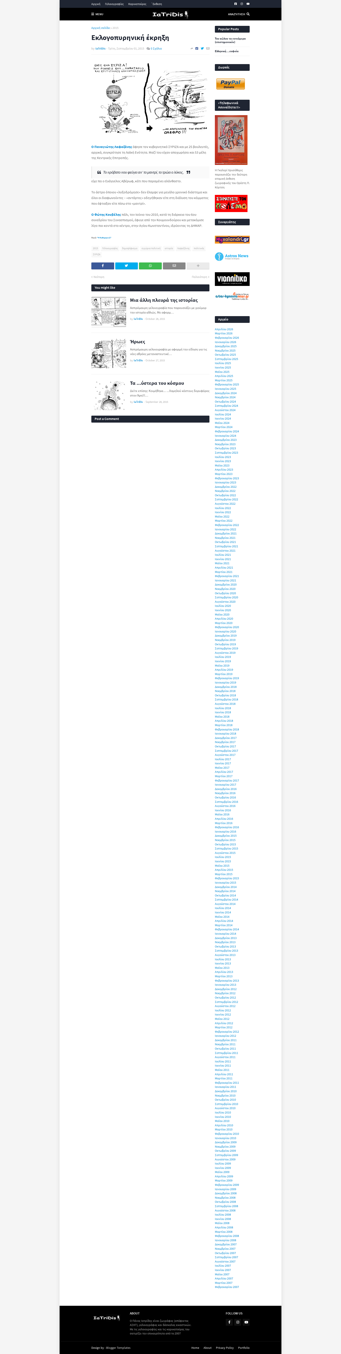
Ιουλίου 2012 (223, 1010)
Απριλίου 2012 (224, 1023)
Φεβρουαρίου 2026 (227, 338)
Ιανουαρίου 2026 (225, 342)
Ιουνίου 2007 (223, 1270)
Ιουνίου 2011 (223, 1065)
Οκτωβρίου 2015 (225, 844)
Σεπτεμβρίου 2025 (226, 359)
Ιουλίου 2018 (223, 708)
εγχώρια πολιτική (151, 248)
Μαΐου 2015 (222, 866)
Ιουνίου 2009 (223, 1168)
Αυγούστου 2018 (225, 704)
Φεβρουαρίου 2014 (227, 929)
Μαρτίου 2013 (223, 976)
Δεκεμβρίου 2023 (226, 440)
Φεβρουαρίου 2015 (227, 878)
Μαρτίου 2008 (223, 1232)
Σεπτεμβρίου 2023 (226, 453)
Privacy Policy (225, 1348)
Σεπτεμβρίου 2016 (226, 802)
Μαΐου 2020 (222, 614)
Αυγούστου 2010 (225, 1108)
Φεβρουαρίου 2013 (227, 980)
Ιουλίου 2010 (223, 1112)
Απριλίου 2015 (224, 870)
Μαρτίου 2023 (223, 474)
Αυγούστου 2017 (225, 755)
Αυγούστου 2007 (225, 1261)
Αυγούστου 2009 (225, 1159)
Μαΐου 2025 (222, 372)
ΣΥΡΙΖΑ (96, 254)
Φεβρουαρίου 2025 (227, 384)
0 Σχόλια (156, 48)
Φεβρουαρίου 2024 (227, 431)
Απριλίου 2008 (224, 1227)
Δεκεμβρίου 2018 (226, 687)
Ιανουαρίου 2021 (225, 580)
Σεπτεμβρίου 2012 (226, 1002)
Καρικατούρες (137, 4)
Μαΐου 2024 (222, 423)
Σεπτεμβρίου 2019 (226, 648)
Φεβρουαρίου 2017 (227, 780)
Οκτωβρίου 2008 (225, 1202)
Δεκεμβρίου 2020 (226, 584)
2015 (115, 28)
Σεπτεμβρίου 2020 (226, 597)
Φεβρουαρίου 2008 (227, 1236)
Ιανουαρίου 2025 (225, 389)
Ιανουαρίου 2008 (225, 1240)
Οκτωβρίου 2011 (225, 1048)
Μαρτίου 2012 (223, 1027)
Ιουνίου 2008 (223, 1219)
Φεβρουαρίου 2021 (227, 576)
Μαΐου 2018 (222, 716)
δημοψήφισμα (129, 248)
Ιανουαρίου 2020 (225, 631)
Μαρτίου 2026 (223, 333)
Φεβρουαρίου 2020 (227, 627)
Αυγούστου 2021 (225, 551)
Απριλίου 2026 (224, 329)
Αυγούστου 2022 (225, 504)
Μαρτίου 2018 (223, 725)
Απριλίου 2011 (224, 1074)
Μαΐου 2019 (222, 665)
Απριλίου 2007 (224, 1278)
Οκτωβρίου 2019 (225, 644)
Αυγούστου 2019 (225, 653)
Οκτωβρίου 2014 (225, 895)
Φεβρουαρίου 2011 (227, 1083)
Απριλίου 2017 (224, 772)
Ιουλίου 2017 (223, 759)
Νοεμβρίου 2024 (225, 397)
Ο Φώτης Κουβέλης (106, 214)
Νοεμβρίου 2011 (225, 1044)
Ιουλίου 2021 (223, 555)
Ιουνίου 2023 (223, 461)
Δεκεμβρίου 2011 (226, 1040)
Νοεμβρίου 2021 (225, 538)
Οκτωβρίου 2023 (225, 448)
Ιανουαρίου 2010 (225, 1138)
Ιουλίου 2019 (223, 657)
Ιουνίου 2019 (223, 661)
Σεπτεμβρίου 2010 (226, 1104)
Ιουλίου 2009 (223, 1163)
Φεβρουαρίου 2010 (227, 1134)
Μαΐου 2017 (222, 768)
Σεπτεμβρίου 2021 (226, 546)
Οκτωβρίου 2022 (225, 495)
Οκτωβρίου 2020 (225, 593)
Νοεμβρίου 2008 (225, 1198)
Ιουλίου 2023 (223, 457)
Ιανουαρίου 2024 (225, 436)
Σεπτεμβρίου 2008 (226, 1206)
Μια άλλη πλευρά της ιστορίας (164, 300)
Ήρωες (137, 341)
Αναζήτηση (236, 14)
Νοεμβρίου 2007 (225, 1249)
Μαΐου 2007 (222, 1274)
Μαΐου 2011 (222, 1070)
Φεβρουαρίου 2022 (227, 525)
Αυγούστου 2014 (225, 904)
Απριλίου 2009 (224, 1176)
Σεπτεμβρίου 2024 (226, 406)
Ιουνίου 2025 (223, 367)
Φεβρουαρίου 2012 (227, 1032)
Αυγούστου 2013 (225, 955)
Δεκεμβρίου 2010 (226, 1091)
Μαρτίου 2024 (223, 427)
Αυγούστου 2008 (225, 1210)
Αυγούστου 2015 (225, 853)
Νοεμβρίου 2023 (225, 444)
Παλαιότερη (199, 277)
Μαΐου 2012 (222, 1019)
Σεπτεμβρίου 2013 (226, 950)
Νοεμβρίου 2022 (225, 491)
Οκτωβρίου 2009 (225, 1151)
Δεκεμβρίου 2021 (226, 533)
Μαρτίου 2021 (223, 572)
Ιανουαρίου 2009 (225, 1189)
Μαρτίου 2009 (223, 1180)
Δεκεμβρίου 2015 (226, 836)
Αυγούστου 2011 (225, 1057)
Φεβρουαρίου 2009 (227, 1185)
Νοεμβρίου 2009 (225, 1146)
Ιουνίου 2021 (223, 559)
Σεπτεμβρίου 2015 (226, 848)
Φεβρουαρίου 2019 (227, 678)
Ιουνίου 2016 (223, 810)
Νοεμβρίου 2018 (225, 691)
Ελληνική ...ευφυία (227, 51)
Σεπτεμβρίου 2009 (226, 1155)
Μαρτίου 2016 (223, 823)
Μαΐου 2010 (222, 1121)
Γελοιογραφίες (114, 4)
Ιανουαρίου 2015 (225, 882)
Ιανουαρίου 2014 (225, 934)
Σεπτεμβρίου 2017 (226, 751)
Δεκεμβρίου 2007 (226, 1244)
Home (195, 1348)
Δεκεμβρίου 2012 (226, 989)
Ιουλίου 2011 (223, 1061)
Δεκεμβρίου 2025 (226, 346)
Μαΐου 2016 (222, 814)
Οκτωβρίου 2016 (225, 797)
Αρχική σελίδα (100, 28)
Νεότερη (99, 277)
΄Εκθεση (156, 4)
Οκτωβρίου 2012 (225, 997)
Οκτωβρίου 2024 (225, 401)
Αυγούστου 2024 (225, 410)
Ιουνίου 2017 (223, 763)
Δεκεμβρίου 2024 (226, 393)
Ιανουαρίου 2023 (225, 482)
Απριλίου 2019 (224, 670)
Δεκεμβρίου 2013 (226, 938)
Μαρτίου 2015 (223, 874)
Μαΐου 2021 (222, 563)
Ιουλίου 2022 (223, 508)
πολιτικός (199, 248)
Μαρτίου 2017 (223, 776)
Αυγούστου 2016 (225, 806)
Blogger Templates (118, 1348)
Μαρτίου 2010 (223, 1129)
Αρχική (95, 4)
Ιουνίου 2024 (223, 418)
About (208, 1348)
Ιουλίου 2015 (223, 857)
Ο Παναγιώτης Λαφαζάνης (111, 146)
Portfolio (244, 1348)
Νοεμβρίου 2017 (225, 742)
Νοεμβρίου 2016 (225, 793)
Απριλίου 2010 (224, 1125)
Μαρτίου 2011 (223, 1078)
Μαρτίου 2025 (223, 380)
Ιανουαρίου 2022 (225, 529)
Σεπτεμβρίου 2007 (226, 1257)
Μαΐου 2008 (222, 1223)
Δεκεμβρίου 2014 (226, 887)
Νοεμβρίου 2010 (225, 1095)
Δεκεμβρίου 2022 (226, 487)
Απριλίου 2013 (224, 972)
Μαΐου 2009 (222, 1172)
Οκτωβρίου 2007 (225, 1253)
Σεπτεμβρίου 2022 (226, 499)
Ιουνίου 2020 (223, 610)
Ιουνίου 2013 (223, 963)
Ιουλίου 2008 (223, 1214)
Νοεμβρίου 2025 (225, 350)
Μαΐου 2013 (222, 968)
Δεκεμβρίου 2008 (226, 1193)
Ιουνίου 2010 (223, 1117)
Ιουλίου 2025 (223, 363)
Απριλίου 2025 (224, 376)
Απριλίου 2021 (224, 567)
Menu (99, 14)
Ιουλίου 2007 (223, 1266)
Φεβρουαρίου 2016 (227, 827)
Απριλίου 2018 (224, 721)
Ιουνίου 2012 (223, 1014)
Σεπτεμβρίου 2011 (226, 1053)
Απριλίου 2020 (224, 619)
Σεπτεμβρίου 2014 (226, 899)
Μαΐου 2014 (222, 917)
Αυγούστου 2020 (225, 602)
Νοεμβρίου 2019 (225, 640)
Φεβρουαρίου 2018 (227, 729)
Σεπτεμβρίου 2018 (226, 699)
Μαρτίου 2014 (223, 925)
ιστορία (169, 248)
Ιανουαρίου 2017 (225, 785)
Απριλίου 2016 (224, 819)
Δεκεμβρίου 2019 (226, 635)
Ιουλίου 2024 (223, 414)
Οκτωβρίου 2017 (225, 746)
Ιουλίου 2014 (223, 908)
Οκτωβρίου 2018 (225, 695)
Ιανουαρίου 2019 (225, 682)
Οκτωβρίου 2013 (225, 946)
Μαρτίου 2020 (223, 623)
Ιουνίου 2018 (223, 712)
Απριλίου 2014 (224, 921)
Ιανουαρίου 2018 (225, 733)
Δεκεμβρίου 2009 (226, 1142)
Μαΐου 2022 (222, 516)
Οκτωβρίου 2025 (225, 355)
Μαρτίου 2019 (223, 674)
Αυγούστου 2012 (225, 1006)
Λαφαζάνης (183, 248)
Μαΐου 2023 (222, 465)
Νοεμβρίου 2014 (225, 891)
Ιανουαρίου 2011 (225, 1087)
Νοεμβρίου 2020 (225, 589)
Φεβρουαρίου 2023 (227, 478)
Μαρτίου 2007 (223, 1283)
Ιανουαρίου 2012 (225, 1036)
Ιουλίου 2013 (223, 959)
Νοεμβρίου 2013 (225, 942)
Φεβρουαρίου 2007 (227, 1287)
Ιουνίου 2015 (223, 861)
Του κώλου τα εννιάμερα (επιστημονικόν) (230, 40)
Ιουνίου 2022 (223, 512)
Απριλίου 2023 (224, 469)
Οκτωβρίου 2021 (225, 542)
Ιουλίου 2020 (223, 606)
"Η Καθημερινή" (104, 237)
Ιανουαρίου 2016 (225, 831)
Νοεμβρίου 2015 (225, 840)
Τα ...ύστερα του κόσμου (157, 383)
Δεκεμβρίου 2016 (226, 789)
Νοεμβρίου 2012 (225, 993)
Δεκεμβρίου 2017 (226, 738)
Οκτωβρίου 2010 (225, 1100)
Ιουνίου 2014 (223, 912)
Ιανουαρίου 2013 (225, 985)
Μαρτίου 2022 (223, 521)
